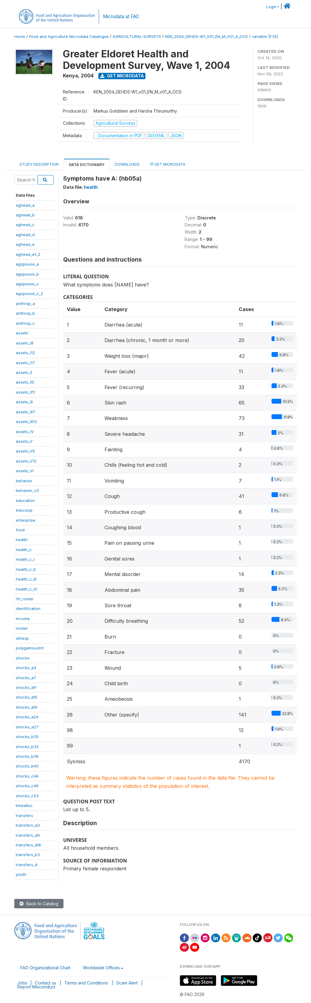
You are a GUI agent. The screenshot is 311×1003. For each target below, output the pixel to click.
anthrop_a (25, 303)
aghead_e (25, 244)
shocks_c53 (27, 795)
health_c (24, 549)
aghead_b (25, 214)
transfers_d (26, 864)
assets (22, 332)
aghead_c (25, 224)
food (20, 529)
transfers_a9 (28, 835)
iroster (22, 628)
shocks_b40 (27, 766)
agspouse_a (27, 264)
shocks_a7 (26, 677)
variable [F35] (265, 36)
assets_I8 (24, 343)
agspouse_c (27, 283)
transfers (24, 815)
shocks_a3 (26, 667)
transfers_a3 (28, 825)
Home (19, 36)
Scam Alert (127, 982)
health (22, 539)
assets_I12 (25, 352)
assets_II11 (25, 392)
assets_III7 (25, 411)
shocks (22, 658)
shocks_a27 (27, 726)
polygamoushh (30, 648)
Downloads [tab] (127, 164)
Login (271, 7)
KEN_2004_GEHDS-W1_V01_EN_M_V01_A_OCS (206, 36)
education (25, 500)
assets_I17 (25, 362)
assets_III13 (26, 421)
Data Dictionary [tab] (86, 164)
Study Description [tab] (39, 164)
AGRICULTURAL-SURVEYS (137, 36)
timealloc (24, 805)
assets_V (24, 441)
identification (28, 608)
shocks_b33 (27, 746)
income (23, 618)
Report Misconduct (36, 986)
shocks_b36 (27, 756)
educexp (24, 510)
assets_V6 (25, 451)
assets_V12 (26, 461)
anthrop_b (25, 313)
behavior (24, 480)
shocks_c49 (27, 785)
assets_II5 (25, 382)
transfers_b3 (28, 854)
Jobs (22, 982)
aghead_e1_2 (28, 254)
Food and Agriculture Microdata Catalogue (69, 36)
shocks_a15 (26, 697)
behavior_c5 (27, 490)
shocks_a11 (26, 687)
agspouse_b (27, 274)
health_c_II (26, 569)
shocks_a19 (26, 707)
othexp (22, 638)
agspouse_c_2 (29, 293)
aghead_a (25, 205)
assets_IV (25, 431)
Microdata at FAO (121, 16)
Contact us (45, 982)
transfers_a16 (28, 844)
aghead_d (25, 234)
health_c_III (26, 579)
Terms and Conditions (86, 982)
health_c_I (25, 559)
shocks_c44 (27, 776)
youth (21, 874)
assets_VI (24, 470)
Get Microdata (122, 75)
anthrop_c (25, 323)
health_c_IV (26, 589)
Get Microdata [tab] (167, 164)
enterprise (25, 520)
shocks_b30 (27, 736)
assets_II (24, 372)
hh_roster (25, 598)
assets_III (24, 401)
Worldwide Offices (101, 967)
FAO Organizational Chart (45, 967)
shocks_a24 (27, 716)
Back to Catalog (38, 903)
